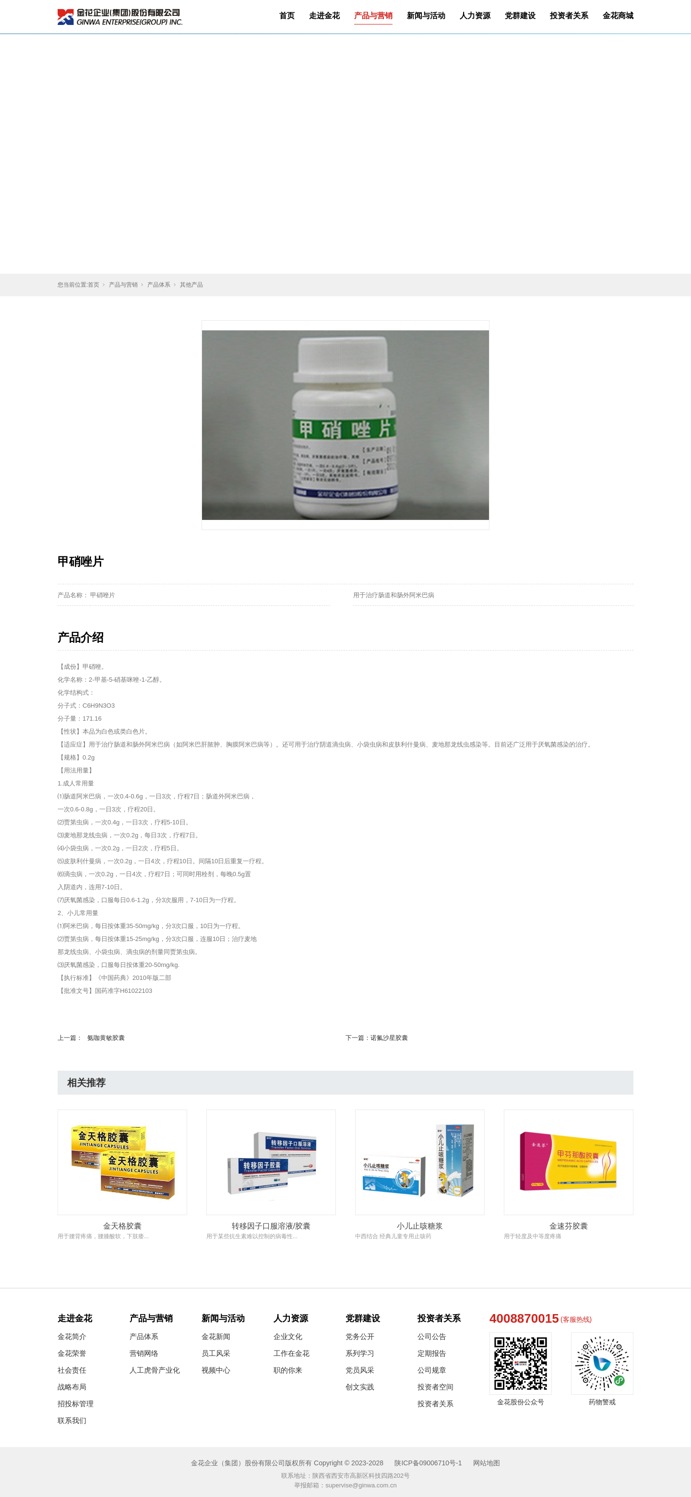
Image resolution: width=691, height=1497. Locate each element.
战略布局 (72, 1387)
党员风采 (360, 1370)
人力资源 (475, 16)
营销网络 (144, 1353)
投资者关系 (569, 16)
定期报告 (431, 1353)
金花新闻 (216, 1336)
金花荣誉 (72, 1353)
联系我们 (72, 1420)
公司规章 (431, 1370)
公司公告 (431, 1336)
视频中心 (216, 1370)
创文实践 (360, 1387)
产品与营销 (373, 16)
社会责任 (72, 1370)
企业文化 (288, 1336)
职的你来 (288, 1370)
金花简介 (72, 1336)
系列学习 (360, 1353)
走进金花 (324, 16)
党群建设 (520, 16)
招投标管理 (76, 1404)
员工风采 (216, 1353)
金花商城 (618, 16)
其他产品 (191, 284)
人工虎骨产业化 (155, 1370)
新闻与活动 (426, 16)
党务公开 (360, 1336)
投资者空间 (435, 1387)
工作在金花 (292, 1353)
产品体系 (158, 284)
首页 (287, 16)
